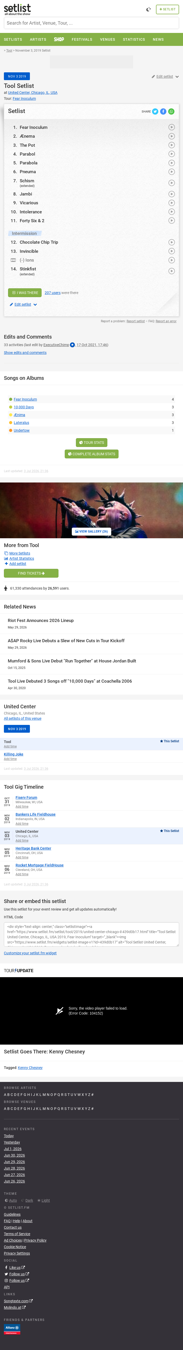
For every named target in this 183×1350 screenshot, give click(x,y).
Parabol (27, 154)
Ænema (27, 136)
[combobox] (91, 23)
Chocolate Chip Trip (39, 242)
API (7, 1287)
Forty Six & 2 (32, 220)
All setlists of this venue (22, 718)
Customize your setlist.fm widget (30, 953)
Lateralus (21, 423)
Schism (27, 180)
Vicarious (29, 202)
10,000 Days (24, 407)
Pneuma (28, 171)
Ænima (19, 415)
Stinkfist (28, 268)
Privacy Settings (17, 1253)
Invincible (29, 251)
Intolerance (31, 211)
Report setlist (136, 321)
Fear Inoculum (34, 127)
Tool (9, 85)
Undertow (22, 430)
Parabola (28, 162)
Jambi (26, 194)
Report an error (166, 321)
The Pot (27, 145)
